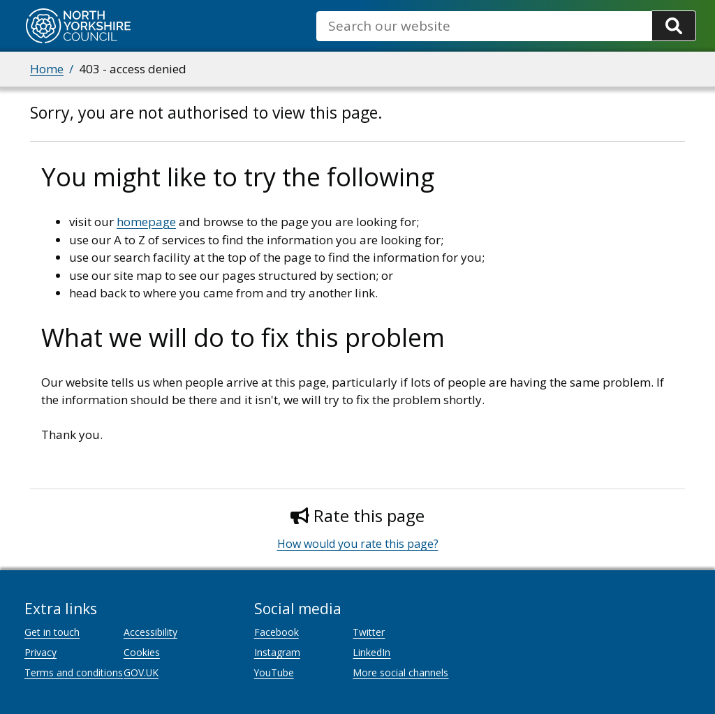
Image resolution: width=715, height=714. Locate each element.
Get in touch (52, 632)
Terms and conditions (73, 672)
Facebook (276, 632)
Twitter (369, 632)
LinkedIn (371, 652)
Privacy (40, 652)
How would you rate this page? (357, 543)
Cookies (142, 652)
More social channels (400, 672)
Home (47, 69)
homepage (146, 222)
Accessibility (150, 632)
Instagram (277, 652)
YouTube (274, 672)
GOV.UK (141, 672)
